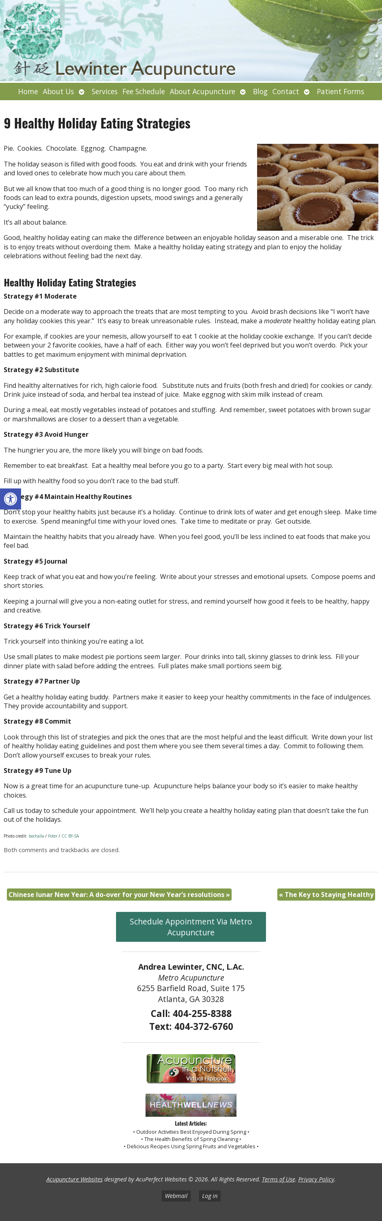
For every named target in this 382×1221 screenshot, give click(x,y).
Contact (285, 91)
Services (105, 91)
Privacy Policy (316, 1179)
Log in (209, 1196)
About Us (58, 91)
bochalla (36, 836)
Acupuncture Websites (74, 1179)
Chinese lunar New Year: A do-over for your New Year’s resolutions (119, 894)
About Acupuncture (202, 91)
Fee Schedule (143, 91)
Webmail (176, 1196)
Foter (52, 836)
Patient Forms (340, 91)
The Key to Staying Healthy (326, 894)
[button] (10, 498)
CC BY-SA (70, 836)
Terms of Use (278, 1179)
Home (28, 91)
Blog (260, 91)
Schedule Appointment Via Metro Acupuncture (191, 927)
